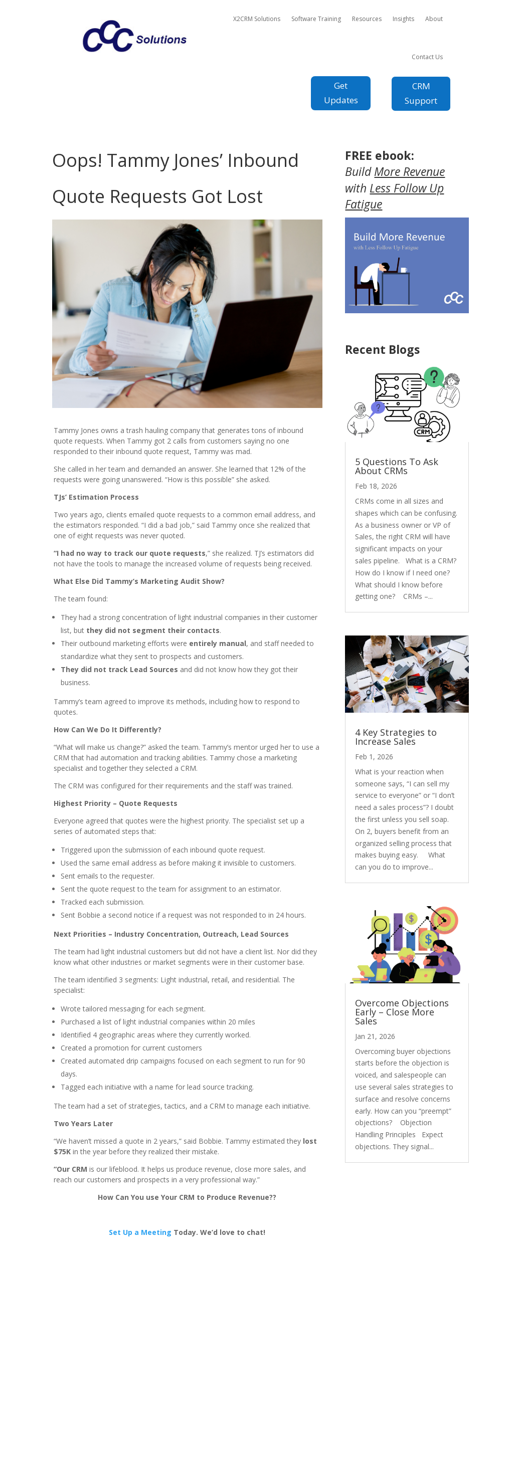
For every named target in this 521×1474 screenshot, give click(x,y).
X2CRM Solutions (256, 19)
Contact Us (427, 57)
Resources (367, 19)
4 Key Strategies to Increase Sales (396, 736)
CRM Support (421, 93)
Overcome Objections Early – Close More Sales (402, 1012)
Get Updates (341, 93)
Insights (403, 19)
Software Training (316, 19)
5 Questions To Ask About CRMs (396, 466)
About (434, 19)
